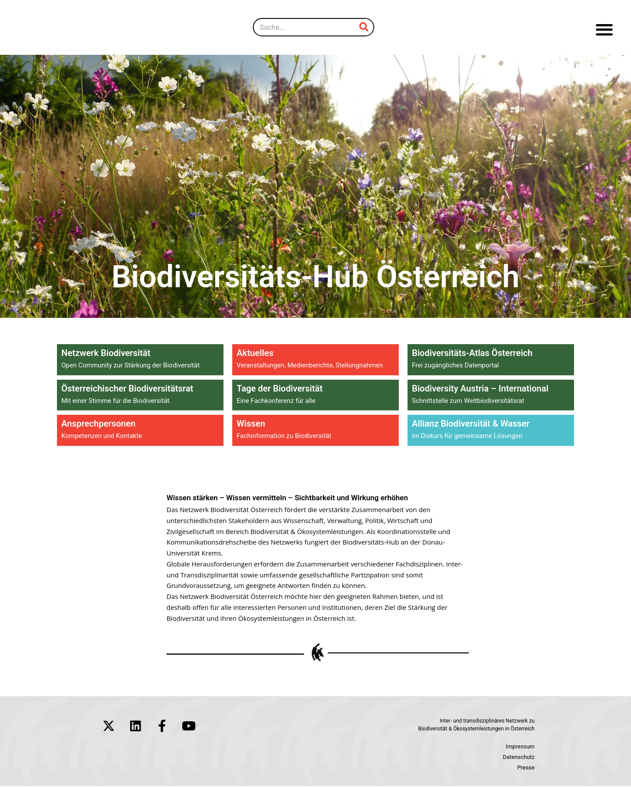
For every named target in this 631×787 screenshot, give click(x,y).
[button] (604, 29)
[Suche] (364, 27)
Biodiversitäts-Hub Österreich (315, 274)
